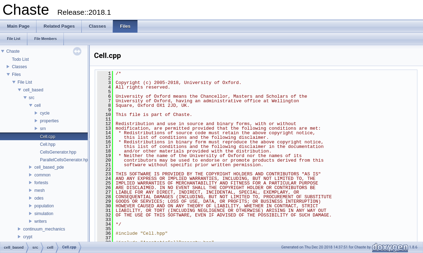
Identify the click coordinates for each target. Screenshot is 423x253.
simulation (43, 213)
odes (38, 198)
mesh (39, 190)
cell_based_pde (49, 167)
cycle (44, 113)
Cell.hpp (47, 144)
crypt (27, 236)
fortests (41, 182)
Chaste (13, 51)
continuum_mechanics (44, 229)
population (44, 205)
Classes (19, 66)
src (31, 97)
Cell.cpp (47, 136)
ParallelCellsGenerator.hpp (65, 159)
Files (16, 74)
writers (40, 221)
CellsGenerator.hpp (58, 152)
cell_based (33, 89)
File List (25, 82)
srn (43, 128)
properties (49, 120)
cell (37, 105)
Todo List (20, 59)
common (42, 175)
